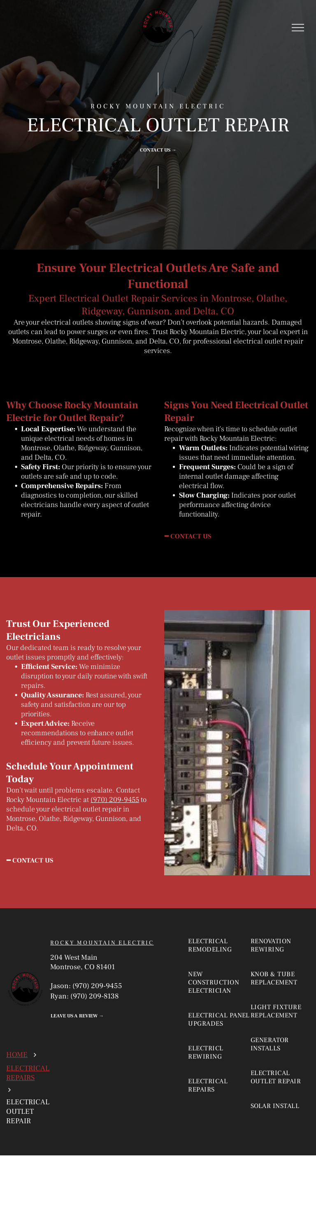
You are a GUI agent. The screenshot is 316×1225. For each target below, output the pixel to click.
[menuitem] (220, 953)
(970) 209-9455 (115, 799)
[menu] (298, 27)
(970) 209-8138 (94, 996)
